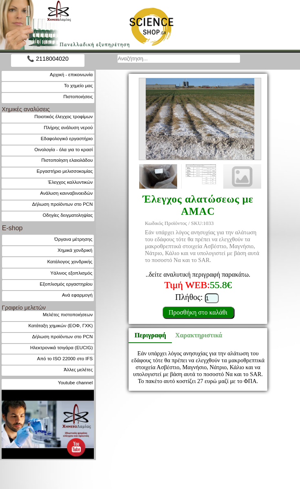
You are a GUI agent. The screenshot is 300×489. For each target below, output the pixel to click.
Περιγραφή (150, 335)
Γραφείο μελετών (24, 307)
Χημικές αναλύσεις (26, 109)
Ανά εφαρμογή (77, 294)
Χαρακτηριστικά (195, 335)
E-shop (12, 228)
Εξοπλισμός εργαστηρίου (66, 283)
